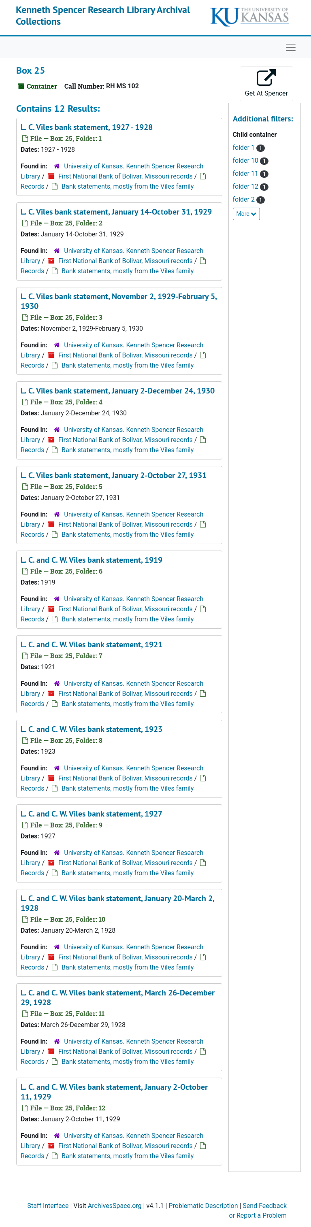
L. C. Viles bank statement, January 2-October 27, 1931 (114, 475)
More (246, 214)
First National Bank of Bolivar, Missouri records (125, 176)
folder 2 (244, 199)
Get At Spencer (266, 83)
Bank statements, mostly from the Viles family (128, 186)
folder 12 (246, 186)
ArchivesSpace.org (115, 1206)
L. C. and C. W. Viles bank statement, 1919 (91, 560)
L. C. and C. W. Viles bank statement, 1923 (91, 729)
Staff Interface (47, 1206)
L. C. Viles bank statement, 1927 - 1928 (87, 127)
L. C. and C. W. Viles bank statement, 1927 (91, 813)
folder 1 (244, 147)
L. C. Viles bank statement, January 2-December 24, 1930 (118, 390)
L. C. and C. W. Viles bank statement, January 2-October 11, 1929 (114, 1092)
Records (32, 186)
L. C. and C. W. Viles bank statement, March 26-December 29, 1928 (118, 997)
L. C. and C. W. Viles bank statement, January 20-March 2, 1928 (117, 903)
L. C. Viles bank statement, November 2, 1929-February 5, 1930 (119, 301)
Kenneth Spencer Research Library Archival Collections (103, 15)
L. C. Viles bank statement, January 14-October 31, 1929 (116, 211)
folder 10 (246, 160)
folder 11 (246, 173)
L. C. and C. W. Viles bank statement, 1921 (91, 644)
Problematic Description (203, 1206)
